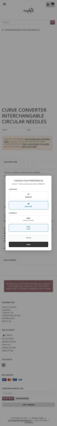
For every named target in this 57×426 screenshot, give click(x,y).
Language (13, 189)
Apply (28, 244)
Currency (13, 213)
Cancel (28, 238)
